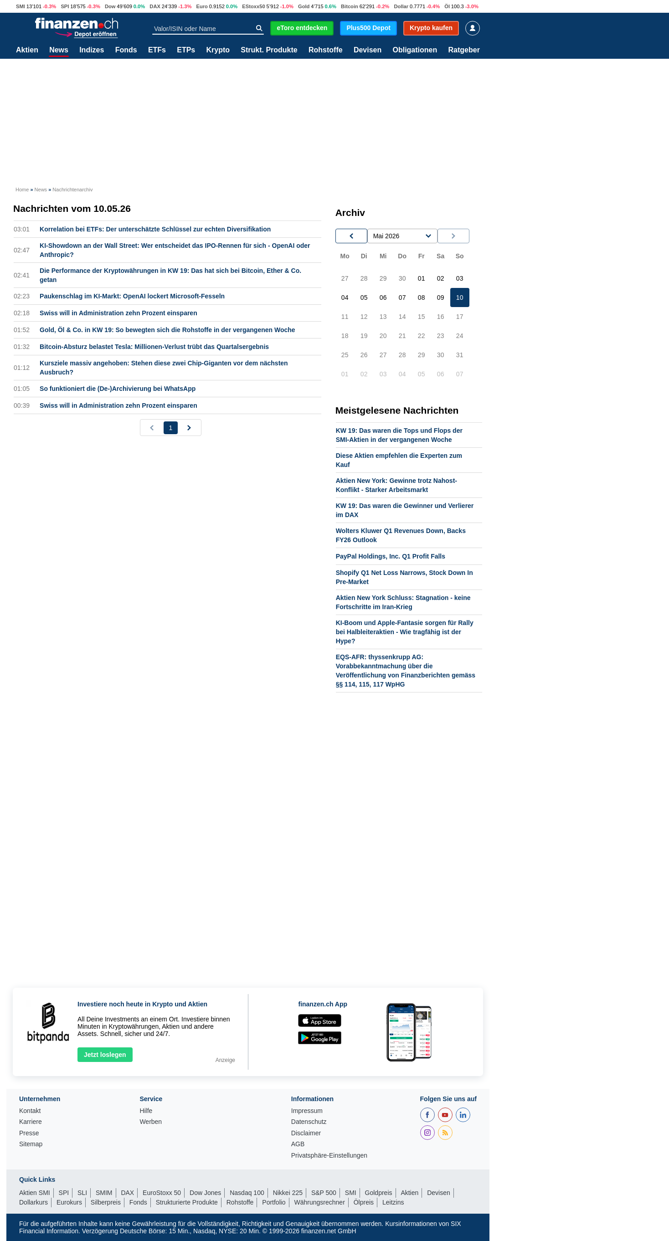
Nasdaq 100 (247, 1192)
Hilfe (145, 1111)
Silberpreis (106, 1202)
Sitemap (30, 1144)
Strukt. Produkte (269, 50)
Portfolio (273, 1202)
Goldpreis (378, 1192)
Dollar (401, 6)
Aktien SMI (34, 1192)
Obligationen (414, 50)
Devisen (367, 50)
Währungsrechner (319, 1202)
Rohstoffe (326, 50)
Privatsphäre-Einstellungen (329, 1155)
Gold (303, 6)
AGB (298, 1144)
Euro (201, 6)
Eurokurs (69, 1202)
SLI (82, 1192)
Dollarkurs (33, 1202)
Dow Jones (205, 1192)
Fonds (126, 50)
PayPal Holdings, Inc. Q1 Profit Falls (390, 556)
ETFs (157, 50)
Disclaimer (306, 1133)
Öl (447, 6)
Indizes (91, 50)
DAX (154, 6)
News (58, 50)
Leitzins (393, 1202)
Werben (150, 1121)
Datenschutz (309, 1121)
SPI (65, 6)
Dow (110, 6)
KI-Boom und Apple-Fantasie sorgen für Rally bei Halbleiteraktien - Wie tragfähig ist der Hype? (404, 632)
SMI (20, 6)
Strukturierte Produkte (187, 1202)
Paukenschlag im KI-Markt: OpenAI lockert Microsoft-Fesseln (132, 296)
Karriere (30, 1121)
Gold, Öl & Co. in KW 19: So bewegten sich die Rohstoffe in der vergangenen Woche (167, 329)
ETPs (186, 50)
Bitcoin (349, 6)
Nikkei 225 (288, 1192)
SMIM (104, 1192)
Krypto (218, 50)
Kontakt (30, 1111)
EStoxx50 (253, 6)
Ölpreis (364, 1202)
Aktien (27, 50)
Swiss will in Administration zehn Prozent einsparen (118, 313)
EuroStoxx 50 (162, 1192)
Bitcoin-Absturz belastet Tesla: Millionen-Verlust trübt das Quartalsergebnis (154, 346)
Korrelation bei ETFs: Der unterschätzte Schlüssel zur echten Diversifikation (155, 229)
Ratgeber (464, 50)
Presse (29, 1133)
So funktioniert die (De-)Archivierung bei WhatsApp (118, 388)
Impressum (307, 1111)
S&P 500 (323, 1192)
